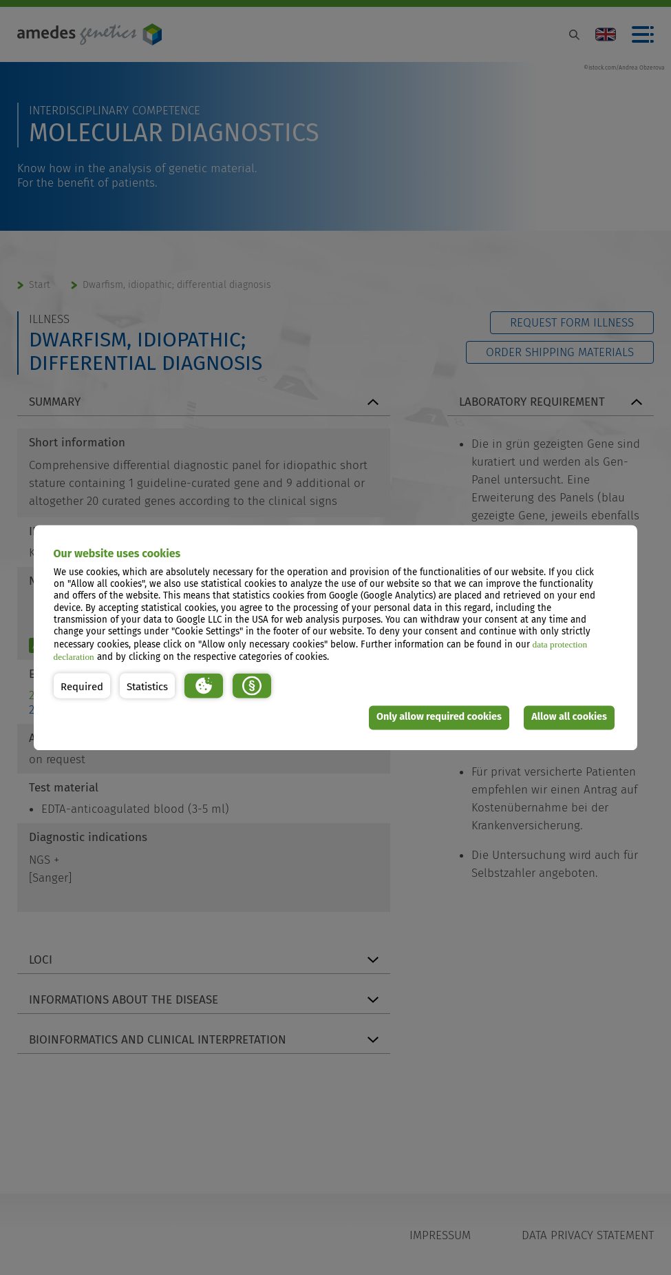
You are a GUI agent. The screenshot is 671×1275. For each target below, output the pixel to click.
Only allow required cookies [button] (439, 717)
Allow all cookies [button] (569, 717)
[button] (82, 685)
